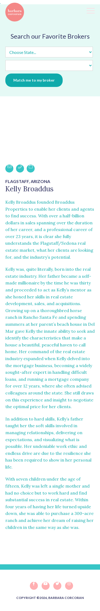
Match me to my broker (34, 80)
